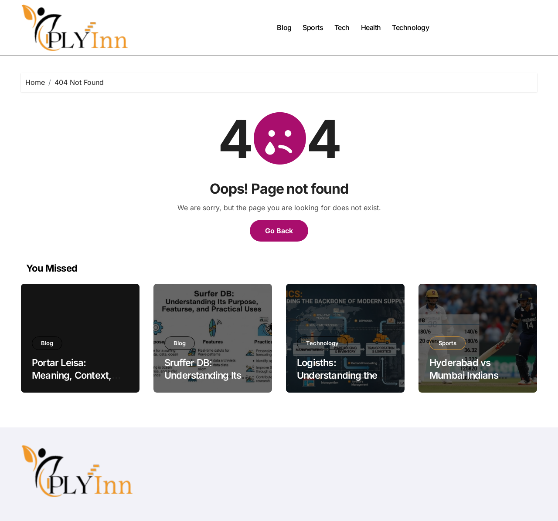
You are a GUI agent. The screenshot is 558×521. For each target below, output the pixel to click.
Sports (313, 27)
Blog (284, 27)
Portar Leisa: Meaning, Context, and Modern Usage (73, 375)
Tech (342, 27)
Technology (410, 27)
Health (371, 27)
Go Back (279, 230)
